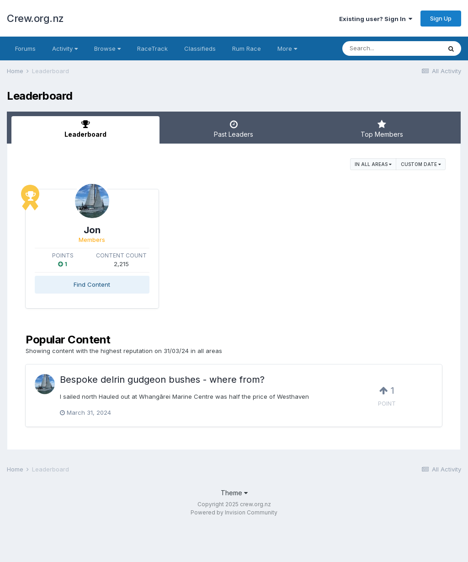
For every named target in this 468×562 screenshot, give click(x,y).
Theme (234, 486)
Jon (127, 230)
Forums (25, 48)
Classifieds (200, 48)
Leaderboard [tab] (85, 129)
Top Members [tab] (382, 129)
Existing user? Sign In (375, 18)
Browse (107, 48)
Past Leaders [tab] (233, 129)
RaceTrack (152, 48)
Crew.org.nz (35, 18)
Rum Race (246, 48)
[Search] (391, 48)
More (287, 48)
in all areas (373, 164)
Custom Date (421, 164)
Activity (65, 48)
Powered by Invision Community (234, 505)
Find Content (127, 284)
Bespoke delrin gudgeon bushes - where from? (162, 372)
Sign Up (441, 18)
